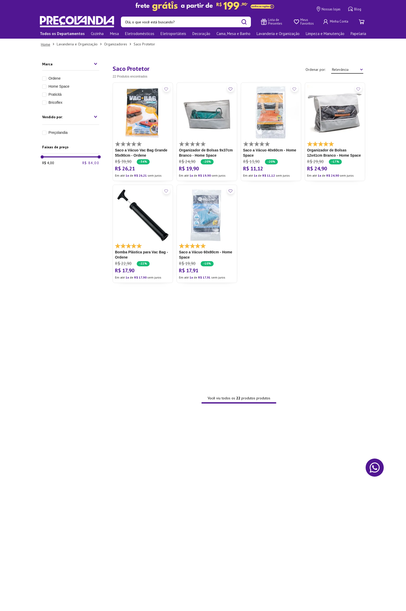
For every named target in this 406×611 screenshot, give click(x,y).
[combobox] (186, 22)
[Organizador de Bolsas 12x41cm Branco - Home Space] (335, 132)
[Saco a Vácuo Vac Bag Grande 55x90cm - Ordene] (143, 132)
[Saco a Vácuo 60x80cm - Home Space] (207, 234)
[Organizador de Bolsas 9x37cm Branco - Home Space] (207, 132)
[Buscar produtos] (244, 22)
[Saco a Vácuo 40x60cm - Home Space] (271, 132)
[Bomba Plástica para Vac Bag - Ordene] (143, 234)
